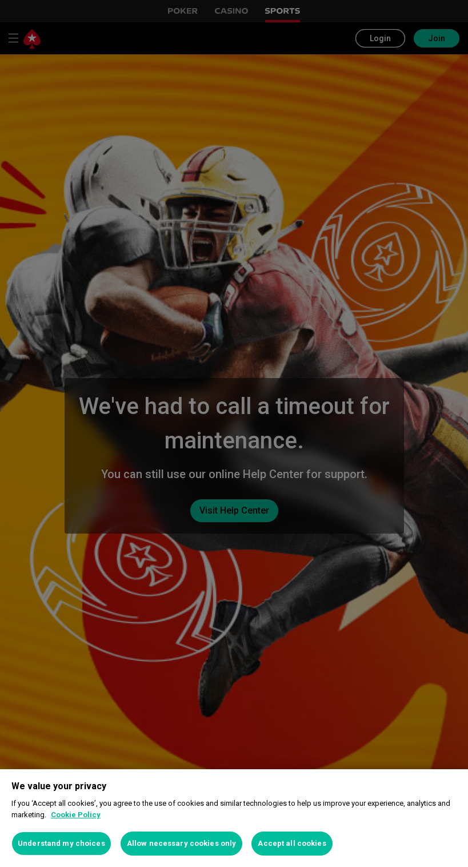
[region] (234, 818)
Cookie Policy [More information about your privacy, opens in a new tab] (76, 814)
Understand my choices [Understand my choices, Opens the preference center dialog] (61, 843)
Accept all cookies (292, 843)
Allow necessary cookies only (182, 843)
